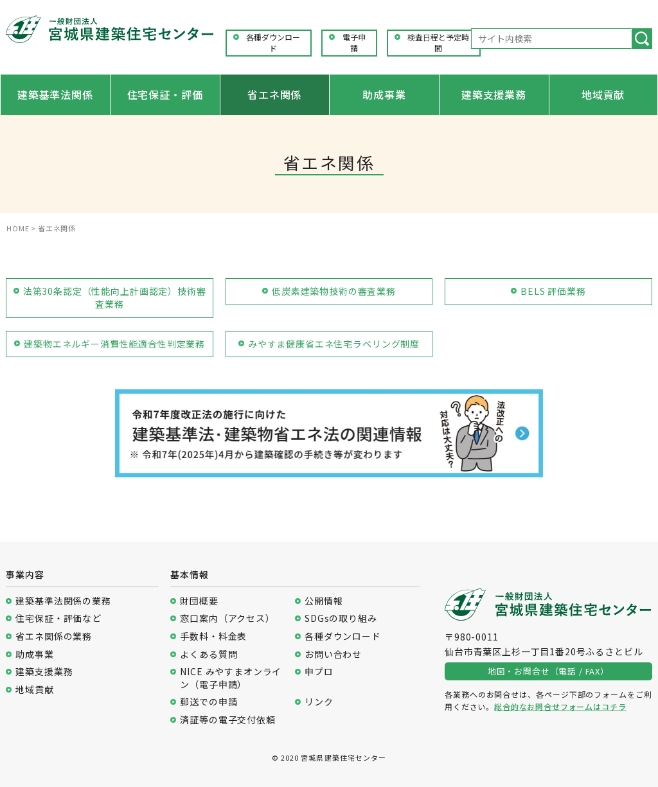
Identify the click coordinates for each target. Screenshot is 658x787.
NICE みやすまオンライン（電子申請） (230, 678)
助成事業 (383, 94)
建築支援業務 (493, 94)
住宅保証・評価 (165, 94)
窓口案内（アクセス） (227, 618)
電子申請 (354, 42)
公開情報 (323, 601)
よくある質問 (208, 654)
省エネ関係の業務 (53, 636)
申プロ (319, 672)
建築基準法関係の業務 (63, 601)
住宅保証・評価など (58, 618)
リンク (319, 702)
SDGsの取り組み (341, 618)
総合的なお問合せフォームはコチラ (560, 706)
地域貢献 (603, 94)
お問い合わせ (333, 654)
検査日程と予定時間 (438, 42)
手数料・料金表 (213, 636)
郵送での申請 (208, 702)
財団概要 (199, 601)
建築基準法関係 (55, 94)
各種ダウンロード (273, 42)
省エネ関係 (274, 94)
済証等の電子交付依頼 (227, 720)
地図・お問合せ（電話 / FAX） (548, 671)
